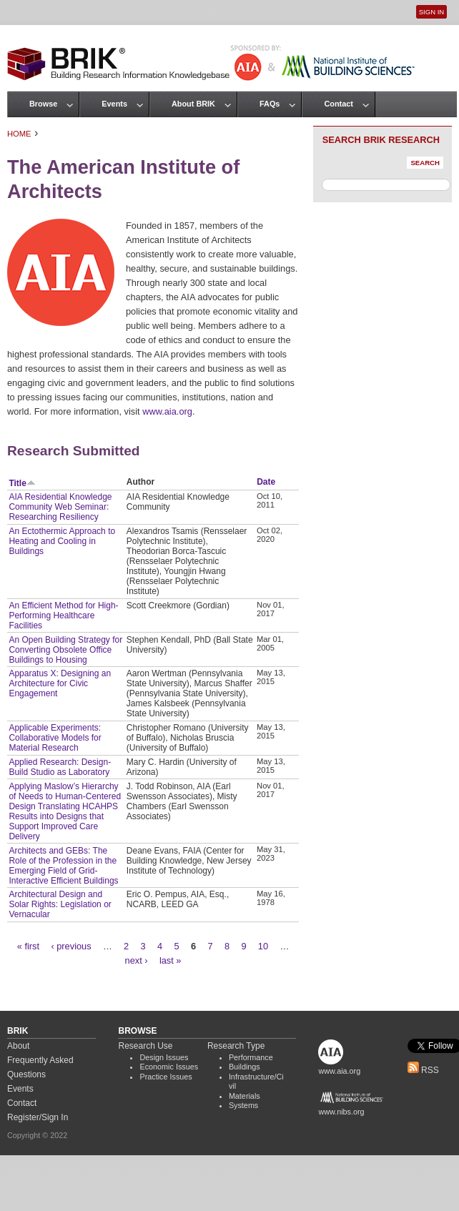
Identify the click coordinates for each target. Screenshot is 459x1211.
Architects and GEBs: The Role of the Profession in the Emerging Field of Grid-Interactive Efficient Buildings (63, 866)
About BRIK (193, 103)
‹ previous (71, 946)
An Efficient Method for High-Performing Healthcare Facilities (63, 615)
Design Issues (163, 1057)
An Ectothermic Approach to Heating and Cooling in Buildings (62, 541)
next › (136, 960)
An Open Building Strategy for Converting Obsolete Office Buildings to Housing (65, 650)
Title (22, 483)
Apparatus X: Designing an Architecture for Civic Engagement (60, 683)
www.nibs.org (341, 1111)
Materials (244, 1096)
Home (19, 133)
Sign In (431, 12)
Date (266, 482)
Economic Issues (168, 1066)
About (18, 1046)
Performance (251, 1057)
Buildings (244, 1066)
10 (263, 946)
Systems (243, 1105)
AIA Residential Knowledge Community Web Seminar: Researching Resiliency (60, 507)
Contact (338, 103)
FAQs (270, 103)
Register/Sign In (37, 1117)
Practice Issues (165, 1076)
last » (170, 960)
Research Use (145, 1046)
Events (114, 103)
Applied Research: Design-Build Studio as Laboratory (60, 767)
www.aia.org (167, 411)
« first (28, 946)
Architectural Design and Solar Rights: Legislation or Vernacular (60, 904)
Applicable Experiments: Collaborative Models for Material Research (55, 738)
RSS (423, 1070)
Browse (43, 103)
